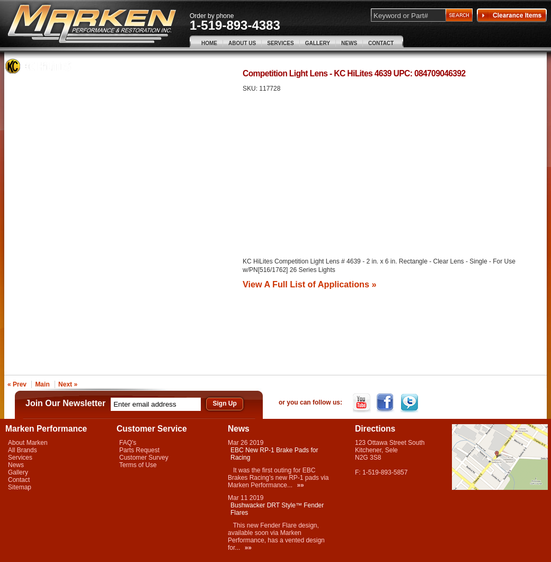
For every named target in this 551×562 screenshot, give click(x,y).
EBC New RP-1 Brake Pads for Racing (274, 453)
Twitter (410, 402)
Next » (67, 384)
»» (300, 485)
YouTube (362, 402)
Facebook (386, 402)
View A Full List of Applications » (309, 284)
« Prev (16, 384)
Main (42, 384)
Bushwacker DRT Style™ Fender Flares (277, 509)
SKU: (251, 88)
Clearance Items (512, 15)
